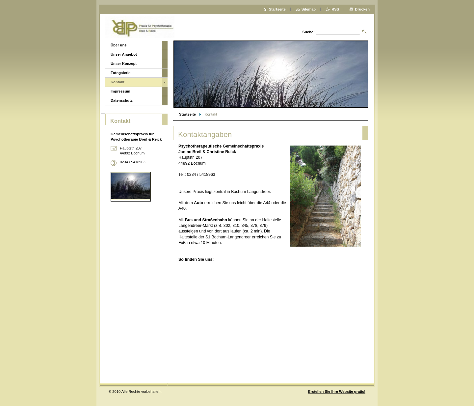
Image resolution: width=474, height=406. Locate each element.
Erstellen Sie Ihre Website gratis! (336, 391)
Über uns (119, 45)
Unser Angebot (124, 54)
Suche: (308, 32)
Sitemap (309, 9)
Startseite (187, 114)
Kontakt (117, 82)
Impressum (120, 91)
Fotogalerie (120, 73)
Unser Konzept (124, 64)
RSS (335, 9)
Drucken (362, 9)
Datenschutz (122, 100)
